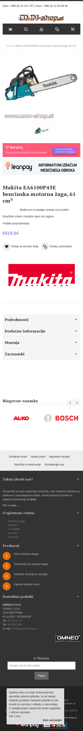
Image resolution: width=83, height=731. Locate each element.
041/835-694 (15, 624)
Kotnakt (12, 533)
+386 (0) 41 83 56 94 (55, 5)
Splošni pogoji (16, 521)
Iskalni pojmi (38, 456)
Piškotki (12, 525)
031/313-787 (15, 620)
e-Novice (41, 658)
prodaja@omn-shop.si (25, 628)
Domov (10, 45)
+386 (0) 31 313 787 (22, 5)
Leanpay (13, 537)
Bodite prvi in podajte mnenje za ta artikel (44, 209)
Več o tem (15, 716)
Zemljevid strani (18, 456)
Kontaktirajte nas (54, 464)
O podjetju (14, 529)
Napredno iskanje (59, 456)
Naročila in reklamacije (27, 464)
